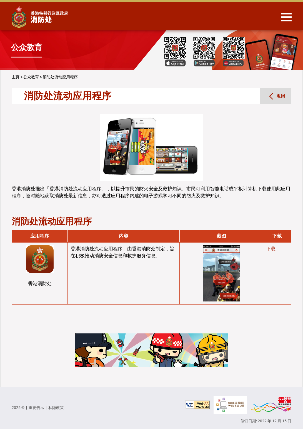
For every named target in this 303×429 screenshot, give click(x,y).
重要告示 (36, 407)
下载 (271, 248)
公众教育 (31, 77)
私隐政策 (56, 407)
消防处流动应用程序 (60, 77)
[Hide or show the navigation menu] (286, 17)
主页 (15, 77)
